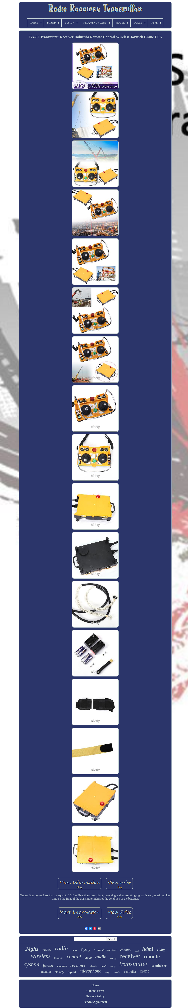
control (74, 956)
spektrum (62, 966)
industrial (93, 966)
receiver (130, 956)
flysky (85, 950)
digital (72, 972)
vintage (113, 958)
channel (125, 950)
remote (152, 956)
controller (130, 971)
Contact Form (95, 990)
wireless (40, 956)
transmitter (133, 964)
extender (116, 972)
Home (95, 985)
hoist (137, 951)
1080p (161, 950)
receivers (77, 965)
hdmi (147, 949)
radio (61, 948)
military (59, 971)
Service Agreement (95, 1001)
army (107, 972)
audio (100, 956)
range (113, 966)
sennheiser (159, 966)
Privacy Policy (95, 996)
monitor (46, 971)
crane (144, 971)
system (31, 964)
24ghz (31, 949)
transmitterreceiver (105, 950)
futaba (48, 965)
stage (88, 957)
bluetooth (58, 958)
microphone (90, 970)
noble (104, 966)
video (46, 949)
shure (74, 950)
